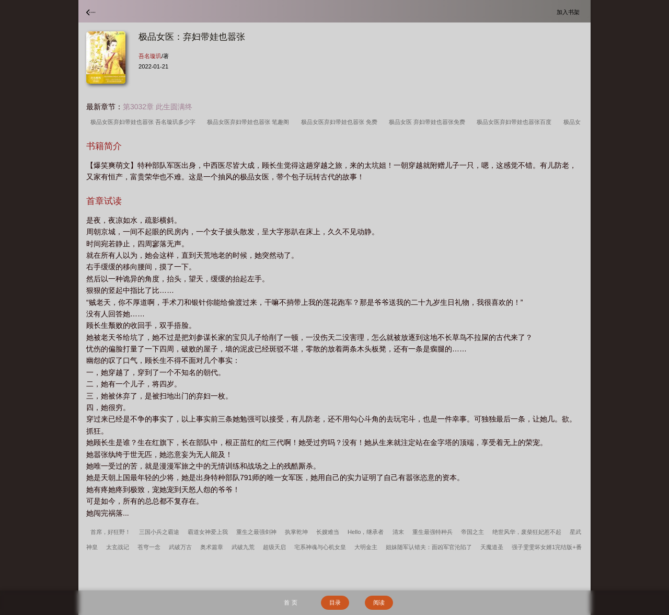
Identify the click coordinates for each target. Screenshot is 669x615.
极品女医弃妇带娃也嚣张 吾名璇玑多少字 (144, 122)
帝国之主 (472, 532)
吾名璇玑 (150, 56)
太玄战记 (117, 547)
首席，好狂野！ (110, 532)
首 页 (290, 602)
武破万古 (180, 547)
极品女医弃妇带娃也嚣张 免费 (340, 122)
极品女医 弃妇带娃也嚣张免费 (428, 122)
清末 (398, 532)
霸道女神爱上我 (208, 532)
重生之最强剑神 (256, 532)
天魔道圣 (491, 547)
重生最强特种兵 (432, 532)
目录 (335, 602)
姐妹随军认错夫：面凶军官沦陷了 (429, 547)
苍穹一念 (148, 547)
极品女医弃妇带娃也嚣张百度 (516, 122)
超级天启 (274, 547)
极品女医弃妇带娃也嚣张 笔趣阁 (249, 122)
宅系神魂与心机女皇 (320, 547)
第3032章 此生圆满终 (157, 106)
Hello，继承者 (366, 532)
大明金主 (365, 547)
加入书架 (570, 12)
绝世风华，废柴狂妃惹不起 (526, 532)
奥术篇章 (211, 547)
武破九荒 (243, 547)
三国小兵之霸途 (159, 532)
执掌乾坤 (296, 532)
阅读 (379, 602)
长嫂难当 (327, 532)
